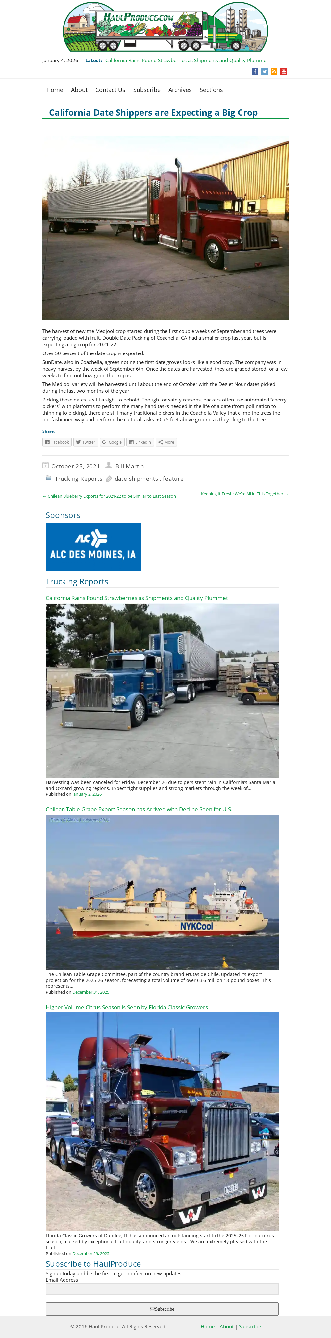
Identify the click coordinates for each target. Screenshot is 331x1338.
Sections (211, 90)
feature (173, 478)
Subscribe (147, 90)
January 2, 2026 (87, 794)
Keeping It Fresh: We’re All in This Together (245, 494)
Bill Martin (129, 466)
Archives (180, 90)
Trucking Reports (79, 478)
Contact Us (110, 90)
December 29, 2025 (90, 1253)
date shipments (136, 478)
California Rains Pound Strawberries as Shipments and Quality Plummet (186, 60)
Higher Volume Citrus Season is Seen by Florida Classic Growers (127, 1007)
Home (54, 90)
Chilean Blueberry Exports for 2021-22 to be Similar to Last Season (109, 496)
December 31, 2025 (90, 992)
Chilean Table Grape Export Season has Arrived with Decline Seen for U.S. (139, 809)
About (79, 90)
